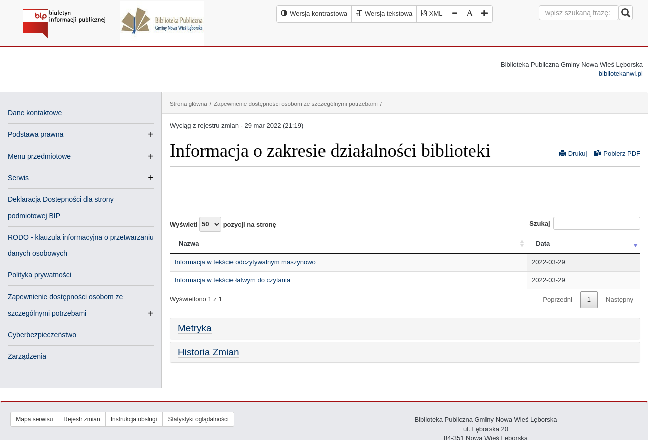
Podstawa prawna (35, 134)
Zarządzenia (27, 356)
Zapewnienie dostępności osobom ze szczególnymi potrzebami (296, 103)
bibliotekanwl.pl (621, 73)
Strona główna (188, 103)
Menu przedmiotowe (39, 156)
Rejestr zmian (81, 419)
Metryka (195, 328)
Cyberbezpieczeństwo (42, 335)
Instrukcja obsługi (134, 419)
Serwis (18, 178)
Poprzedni (557, 299)
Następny (619, 299)
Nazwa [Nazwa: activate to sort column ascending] (189, 243)
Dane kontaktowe (35, 113)
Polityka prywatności (39, 275)
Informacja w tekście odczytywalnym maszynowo (245, 262)
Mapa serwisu (34, 419)
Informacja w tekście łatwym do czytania (232, 280)
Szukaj (584, 223)
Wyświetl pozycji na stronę (223, 224)
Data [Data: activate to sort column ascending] (543, 243)
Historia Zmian (208, 352)
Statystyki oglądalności (198, 419)
